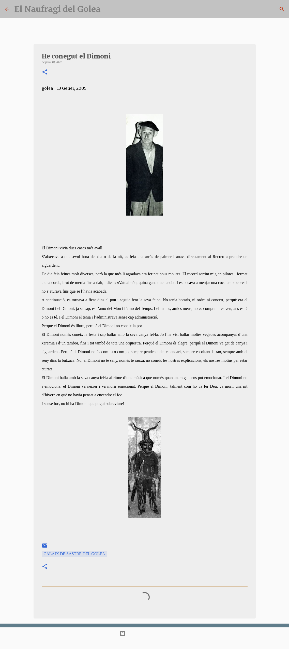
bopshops (162, 643)
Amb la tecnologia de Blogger (144, 633)
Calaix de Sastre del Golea (74, 554)
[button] (45, 72)
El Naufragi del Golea (57, 9)
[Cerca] (282, 9)
